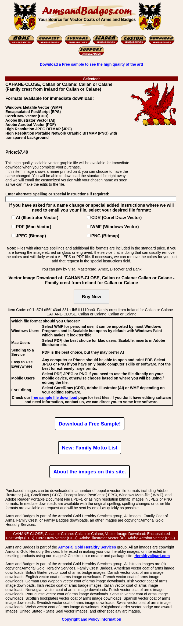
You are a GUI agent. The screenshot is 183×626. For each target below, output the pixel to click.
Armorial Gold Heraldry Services (87, 547)
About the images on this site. (89, 471)
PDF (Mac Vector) (33, 226)
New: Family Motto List (89, 448)
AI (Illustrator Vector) (37, 217)
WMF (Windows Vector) (115, 226)
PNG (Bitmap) (105, 236)
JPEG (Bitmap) (31, 236)
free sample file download (54, 397)
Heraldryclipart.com (152, 556)
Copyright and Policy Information (91, 619)
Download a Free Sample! (90, 424)
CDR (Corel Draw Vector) (116, 217)
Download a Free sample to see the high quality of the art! (91, 64)
